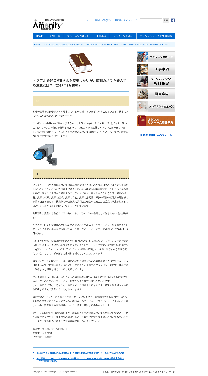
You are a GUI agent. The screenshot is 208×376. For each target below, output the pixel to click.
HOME (39, 36)
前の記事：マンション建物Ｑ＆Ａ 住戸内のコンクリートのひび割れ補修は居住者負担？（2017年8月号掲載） (80, 359)
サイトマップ (130, 20)
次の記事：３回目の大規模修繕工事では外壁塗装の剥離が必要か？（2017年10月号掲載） (80, 353)
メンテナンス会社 (123, 36)
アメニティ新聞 (92, 20)
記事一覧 (55, 36)
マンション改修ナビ (78, 36)
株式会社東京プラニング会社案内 (148, 372)
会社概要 (117, 20)
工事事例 (101, 36)
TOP (38, 44)
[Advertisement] (104, 7)
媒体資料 (106, 20)
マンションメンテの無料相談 (156, 36)
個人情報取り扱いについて (121, 372)
